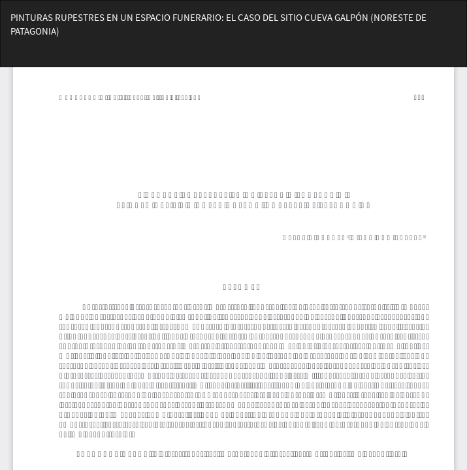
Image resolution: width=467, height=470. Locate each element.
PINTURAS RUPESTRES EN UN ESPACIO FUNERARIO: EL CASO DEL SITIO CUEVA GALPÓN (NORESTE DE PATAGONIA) (218, 24)
